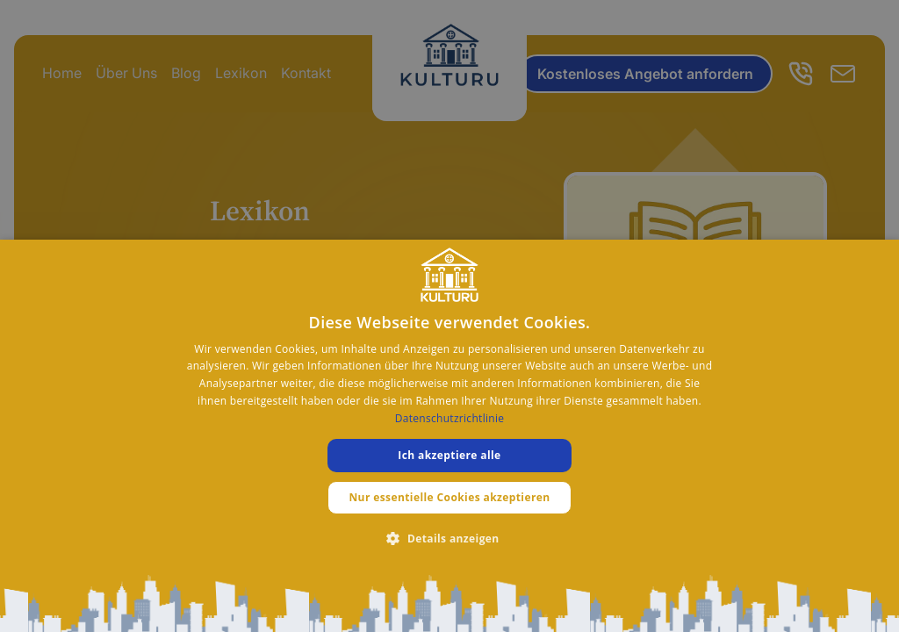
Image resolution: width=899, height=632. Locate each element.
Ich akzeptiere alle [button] (449, 455)
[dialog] (449, 436)
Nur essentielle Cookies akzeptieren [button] (449, 497)
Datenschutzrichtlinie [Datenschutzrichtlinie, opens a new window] (450, 418)
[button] (449, 538)
